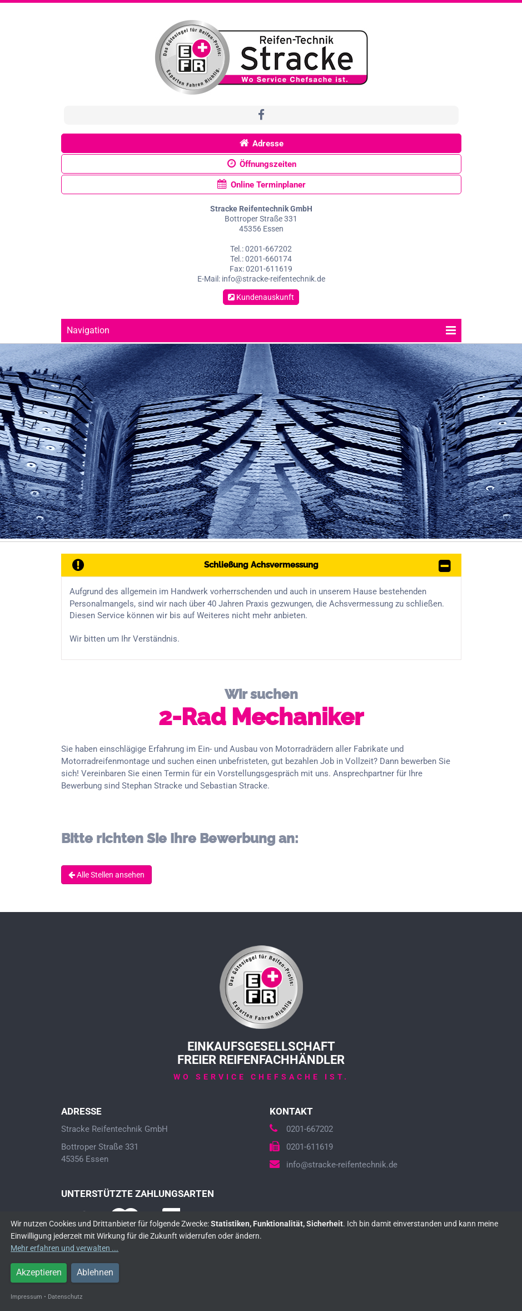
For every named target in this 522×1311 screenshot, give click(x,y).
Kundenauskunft (261, 297)
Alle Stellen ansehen (106, 874)
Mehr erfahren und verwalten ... (64, 1248)
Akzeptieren (39, 1272)
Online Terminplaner (261, 184)
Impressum (26, 1296)
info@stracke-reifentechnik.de (333, 1165)
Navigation (261, 330)
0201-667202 (301, 1129)
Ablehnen (95, 1272)
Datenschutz (65, 1296)
